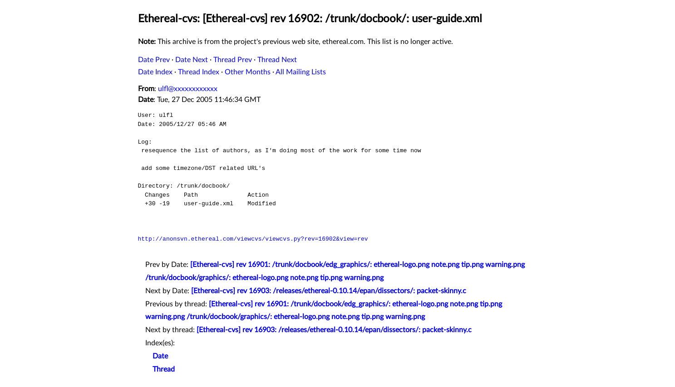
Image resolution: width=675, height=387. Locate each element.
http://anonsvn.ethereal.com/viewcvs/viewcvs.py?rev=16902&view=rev (253, 239)
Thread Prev (232, 59)
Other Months (248, 72)
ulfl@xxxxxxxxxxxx (187, 88)
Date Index (155, 72)
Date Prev (154, 59)
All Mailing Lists (301, 72)
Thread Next (277, 59)
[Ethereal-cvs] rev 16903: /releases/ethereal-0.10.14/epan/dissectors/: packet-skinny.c (328, 291)
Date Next (191, 59)
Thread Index (198, 72)
